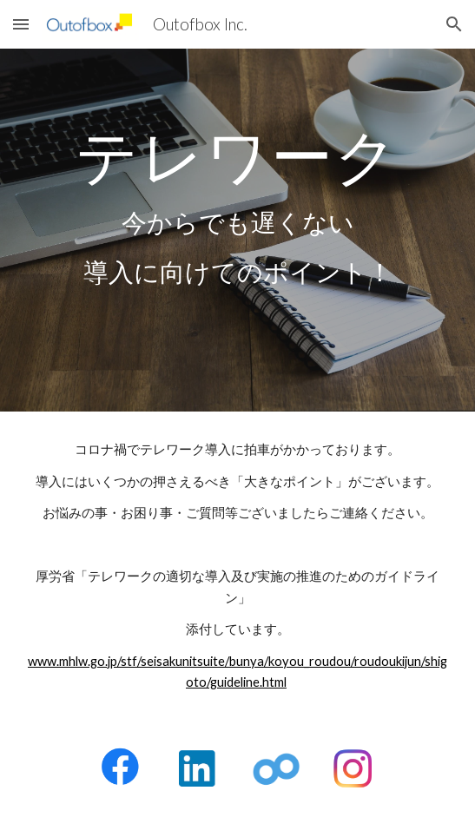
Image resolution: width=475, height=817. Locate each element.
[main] (237, 230)
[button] (21, 24)
